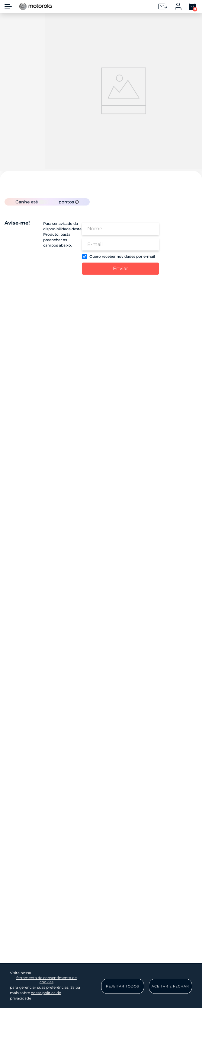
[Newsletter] (162, 6)
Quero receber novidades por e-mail (122, 273)
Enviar (120, 284)
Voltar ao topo (162, 705)
